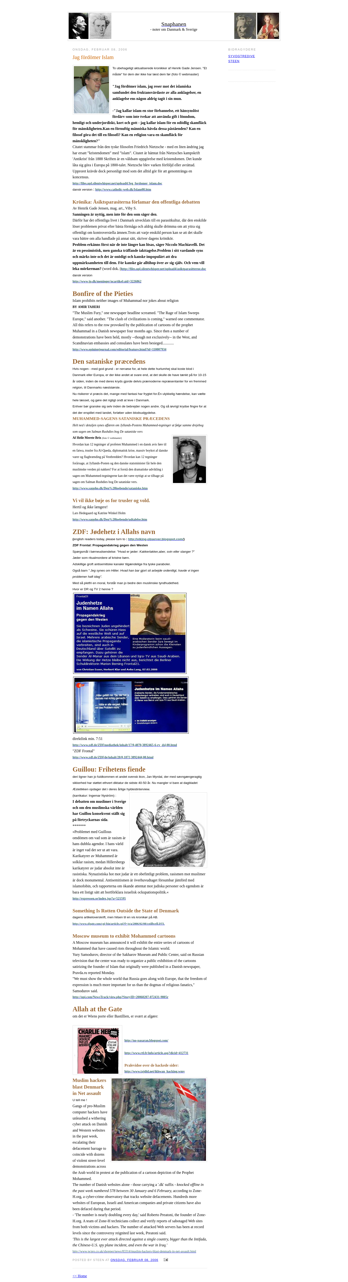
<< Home (80, 1276)
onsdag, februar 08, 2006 (134, 1260)
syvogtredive (241, 56)
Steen (234, 61)
